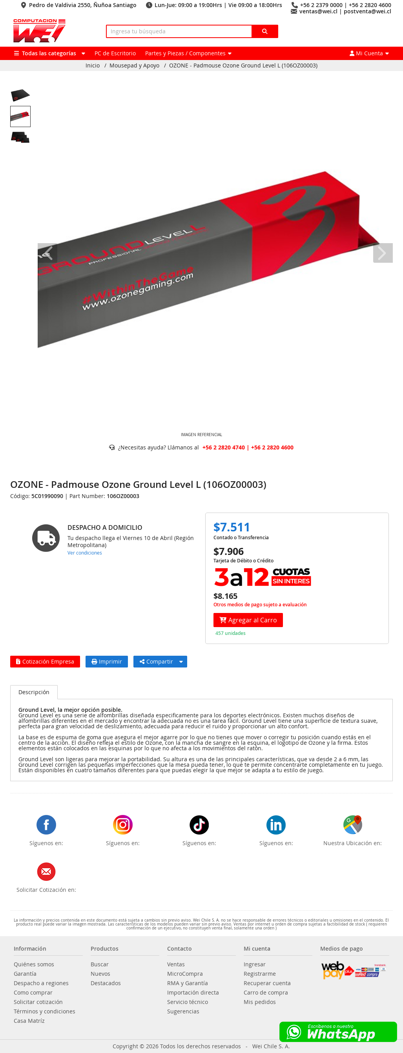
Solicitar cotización (38, 1002)
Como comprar (33, 992)
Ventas (176, 964)
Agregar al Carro (248, 620)
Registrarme (260, 974)
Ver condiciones (84, 552)
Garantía (25, 974)
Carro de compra (266, 992)
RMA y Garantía (187, 983)
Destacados (106, 983)
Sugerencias (183, 1011)
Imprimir (106, 661)
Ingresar (255, 964)
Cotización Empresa (45, 661)
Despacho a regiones (41, 983)
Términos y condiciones (44, 1011)
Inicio (93, 65)
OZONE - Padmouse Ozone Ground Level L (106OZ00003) (243, 65)
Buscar (100, 964)
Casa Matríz (29, 1021)
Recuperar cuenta (267, 983)
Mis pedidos (260, 1002)
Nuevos (100, 974)
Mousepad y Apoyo (134, 65)
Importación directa (193, 992)
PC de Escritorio (115, 53)
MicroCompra (185, 974)
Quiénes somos (34, 964)
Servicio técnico (187, 1002)
